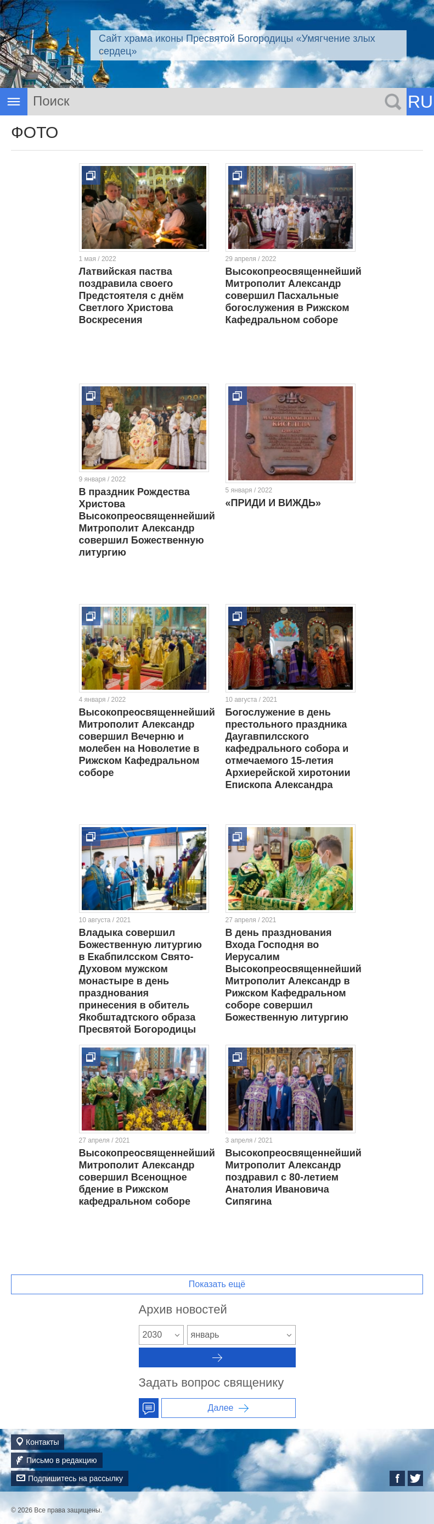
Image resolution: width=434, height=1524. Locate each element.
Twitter (415, 1478)
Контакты (42, 1442)
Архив (217, 1357)
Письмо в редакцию (61, 1460)
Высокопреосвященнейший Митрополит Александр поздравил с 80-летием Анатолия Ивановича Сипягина (294, 1177)
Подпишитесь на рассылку (75, 1478)
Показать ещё (217, 1284)
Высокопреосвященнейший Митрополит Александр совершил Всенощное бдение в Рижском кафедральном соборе (147, 1177)
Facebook (397, 1478)
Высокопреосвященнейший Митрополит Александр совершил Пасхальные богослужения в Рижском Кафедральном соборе (294, 295)
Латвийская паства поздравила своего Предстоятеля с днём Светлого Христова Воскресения (131, 295)
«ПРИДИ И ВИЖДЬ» (274, 502)
